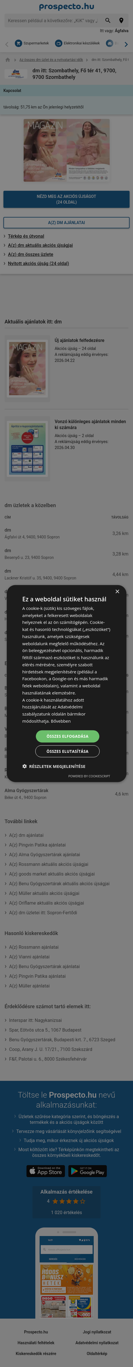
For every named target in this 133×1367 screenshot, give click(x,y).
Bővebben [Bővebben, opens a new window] (61, 720)
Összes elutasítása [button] (67, 751)
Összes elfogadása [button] (67, 736)
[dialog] (66, 684)
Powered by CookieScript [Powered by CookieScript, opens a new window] (89, 776)
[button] (53, 766)
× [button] (117, 591)
